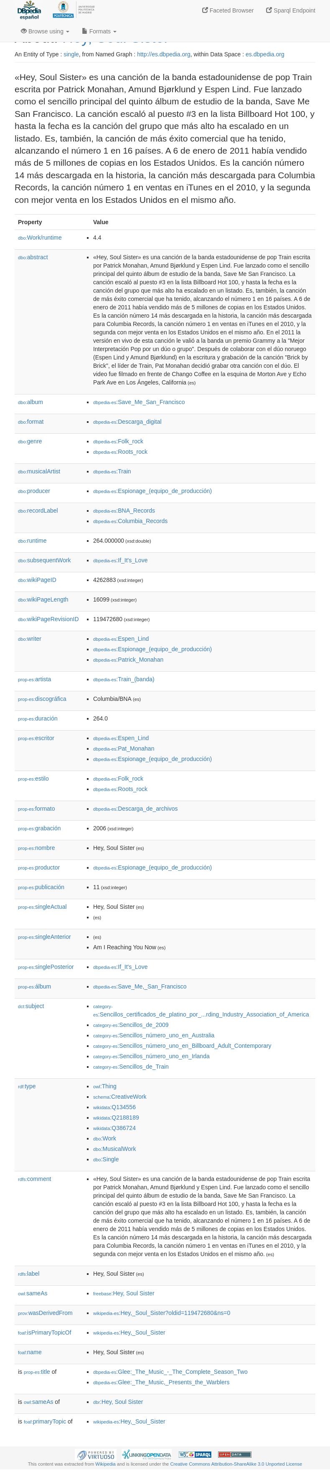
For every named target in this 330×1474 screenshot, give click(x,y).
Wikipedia (105, 1463)
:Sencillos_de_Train (131, 1066)
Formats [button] (99, 31)
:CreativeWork (120, 1096)
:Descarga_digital (127, 421)
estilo (33, 778)
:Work (104, 1138)
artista (34, 679)
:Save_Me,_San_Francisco (139, 986)
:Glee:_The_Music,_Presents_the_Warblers (161, 1382)
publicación (41, 887)
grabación (39, 828)
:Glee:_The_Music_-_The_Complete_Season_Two (170, 1371)
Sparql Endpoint (290, 10)
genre (30, 441)
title (37, 1371)
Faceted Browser (228, 10)
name (30, 1352)
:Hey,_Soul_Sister (129, 1332)
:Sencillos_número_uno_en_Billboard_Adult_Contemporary (182, 1045)
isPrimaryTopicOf (44, 1332)
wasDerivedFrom (45, 1313)
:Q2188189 (116, 1117)
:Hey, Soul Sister (124, 1293)
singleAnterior (44, 936)
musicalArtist (39, 471)
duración (38, 718)
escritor (36, 738)
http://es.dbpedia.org (163, 54)
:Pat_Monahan (123, 748)
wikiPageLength (43, 599)
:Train (112, 471)
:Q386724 (114, 1128)
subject (31, 1006)
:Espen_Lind (121, 638)
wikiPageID (37, 579)
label (28, 1273)
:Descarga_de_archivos (135, 808)
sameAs (32, 1293)
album (30, 402)
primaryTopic (45, 1421)
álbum (34, 986)
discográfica (42, 698)
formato (36, 808)
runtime (32, 540)
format (30, 421)
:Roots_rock (120, 451)
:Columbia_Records (130, 521)
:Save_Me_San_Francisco (139, 402)
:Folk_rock (118, 441)
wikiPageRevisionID (48, 619)
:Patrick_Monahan (128, 659)
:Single (106, 1159)
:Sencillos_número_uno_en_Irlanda (151, 1056)
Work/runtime (40, 237)
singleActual (42, 906)
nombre (36, 847)
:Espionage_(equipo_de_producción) (152, 491)
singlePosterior (46, 966)
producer (34, 491)
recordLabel (38, 510)
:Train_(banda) (124, 679)
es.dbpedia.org (265, 54)
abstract (33, 257)
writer (29, 638)
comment (34, 1179)
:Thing (105, 1086)
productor (39, 867)
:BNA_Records (124, 510)
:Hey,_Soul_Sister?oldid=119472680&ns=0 (161, 1313)
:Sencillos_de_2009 (131, 1024)
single (71, 54)
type (27, 1086)
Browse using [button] (45, 31)
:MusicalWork (114, 1148)
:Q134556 (114, 1107)
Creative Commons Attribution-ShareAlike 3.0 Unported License (236, 1463)
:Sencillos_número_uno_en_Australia (153, 1035)
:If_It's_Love (120, 560)
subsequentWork (44, 560)
